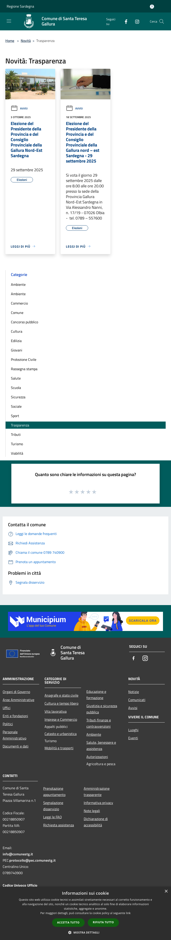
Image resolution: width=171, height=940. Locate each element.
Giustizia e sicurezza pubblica (101, 709)
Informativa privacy (98, 802)
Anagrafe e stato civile (61, 695)
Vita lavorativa (56, 711)
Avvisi (19, 108)
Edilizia (16, 340)
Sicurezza (18, 397)
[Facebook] (124, 21)
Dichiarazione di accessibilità (96, 822)
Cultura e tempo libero (61, 703)
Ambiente (18, 284)
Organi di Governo (16, 691)
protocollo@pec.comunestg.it (32, 860)
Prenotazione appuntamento (54, 791)
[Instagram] (135, 21)
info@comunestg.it (18, 854)
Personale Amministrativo (14, 735)
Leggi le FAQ (52, 817)
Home (9, 40)
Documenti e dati (15, 746)
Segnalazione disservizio (53, 806)
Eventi (133, 738)
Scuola (16, 387)
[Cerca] (161, 21)
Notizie (133, 691)
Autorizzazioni (97, 756)
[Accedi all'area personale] (152, 6)
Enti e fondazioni (15, 716)
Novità (26, 40)
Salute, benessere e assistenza (101, 745)
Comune (17, 312)
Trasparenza (20, 425)
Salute (16, 378)
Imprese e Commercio (61, 719)
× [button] (166, 891)
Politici (8, 724)
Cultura (16, 331)
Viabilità (17, 453)
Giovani (16, 350)
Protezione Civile (23, 359)
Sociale (16, 406)
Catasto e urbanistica (61, 733)
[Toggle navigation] (9, 21)
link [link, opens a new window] (128, 913)
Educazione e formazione (96, 694)
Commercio (19, 303)
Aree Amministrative (18, 699)
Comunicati (136, 699)
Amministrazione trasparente (97, 791)
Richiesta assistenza (58, 825)
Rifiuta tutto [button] (103, 922)
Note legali (92, 810)
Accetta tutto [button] (68, 922)
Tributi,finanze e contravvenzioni (98, 723)
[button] (85, 932)
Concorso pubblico (24, 322)
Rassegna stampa (24, 369)
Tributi (16, 434)
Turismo (17, 444)
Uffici (6, 707)
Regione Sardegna (20, 6)
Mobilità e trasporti (59, 748)
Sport (15, 415)
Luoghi (133, 730)
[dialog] (85, 913)
